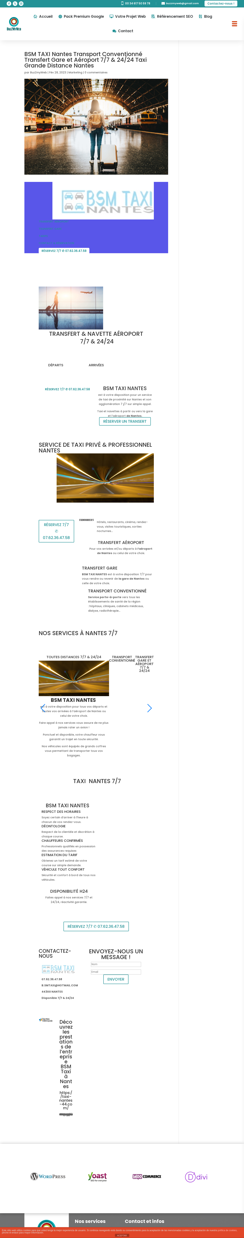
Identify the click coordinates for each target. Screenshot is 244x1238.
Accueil (46, 16)
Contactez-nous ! (220, 4)
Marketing (75, 72)
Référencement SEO (175, 16)
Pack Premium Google (84, 16)
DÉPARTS (55, 365)
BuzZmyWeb (38, 72)
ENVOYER (116, 979)
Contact (125, 31)
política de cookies (227, 1230)
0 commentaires (96, 72)
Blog (208, 16)
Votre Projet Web (130, 16)
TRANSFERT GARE (50, 229)
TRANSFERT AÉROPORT (54, 221)
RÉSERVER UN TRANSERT (125, 421)
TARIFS (43, 236)
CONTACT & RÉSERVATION (56, 243)
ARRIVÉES (96, 365)
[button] (43, 708)
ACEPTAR (122, 1235)
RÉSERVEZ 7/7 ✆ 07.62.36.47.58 (64, 251)
